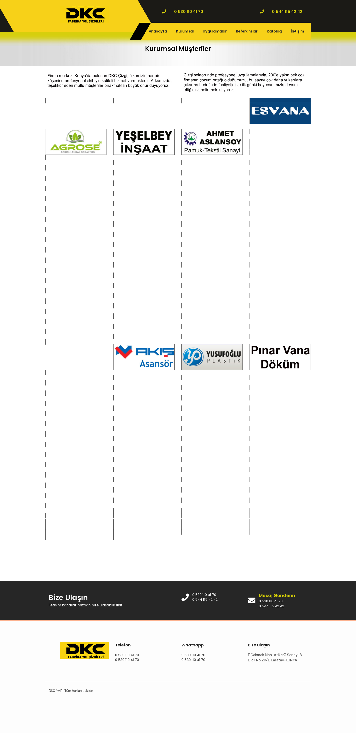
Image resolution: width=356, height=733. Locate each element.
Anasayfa (158, 31)
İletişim (297, 31)
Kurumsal (185, 31)
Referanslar (247, 31)
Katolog (274, 31)
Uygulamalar (215, 31)
